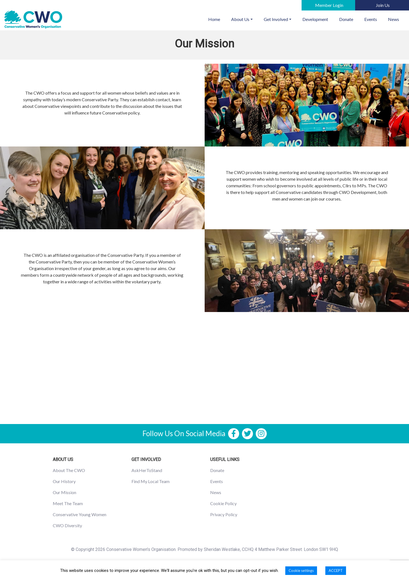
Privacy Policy (223, 514)
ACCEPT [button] (336, 570)
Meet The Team (68, 503)
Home (217, 19)
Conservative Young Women (79, 514)
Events (370, 19)
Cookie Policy (223, 503)
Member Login (329, 5)
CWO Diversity (67, 525)
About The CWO (69, 470)
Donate (346, 19)
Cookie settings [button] (301, 570)
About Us (240, 19)
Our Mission (64, 492)
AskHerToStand (146, 470)
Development (315, 19)
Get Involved (276, 19)
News (393, 19)
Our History (64, 481)
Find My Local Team (150, 481)
